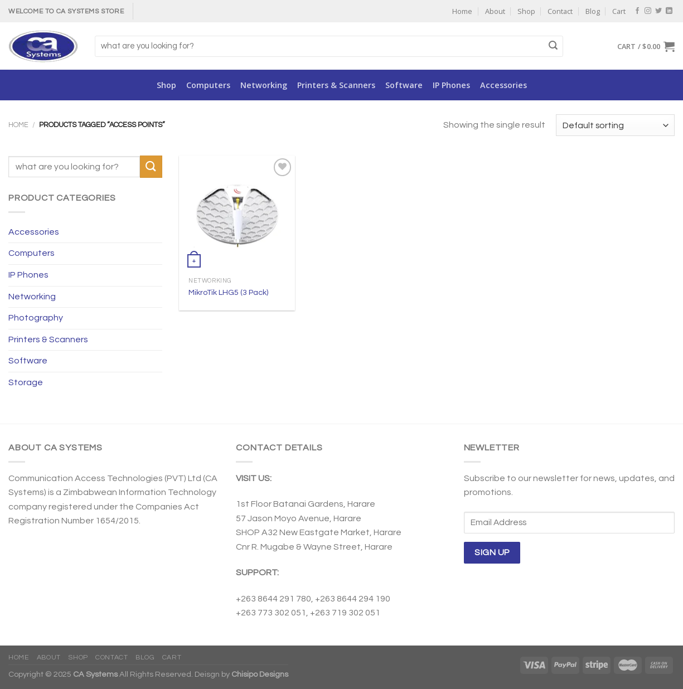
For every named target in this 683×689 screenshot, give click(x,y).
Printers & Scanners (336, 85)
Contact (560, 11)
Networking (263, 85)
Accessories (503, 85)
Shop (526, 11)
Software (404, 85)
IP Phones (451, 85)
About (495, 11)
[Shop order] (615, 125)
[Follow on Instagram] (648, 11)
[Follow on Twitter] (658, 11)
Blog (592, 11)
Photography (35, 317)
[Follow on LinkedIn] (669, 11)
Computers (208, 85)
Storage (25, 382)
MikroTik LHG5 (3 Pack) (228, 292)
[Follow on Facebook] (637, 11)
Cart (619, 11)
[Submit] (553, 46)
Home (462, 11)
